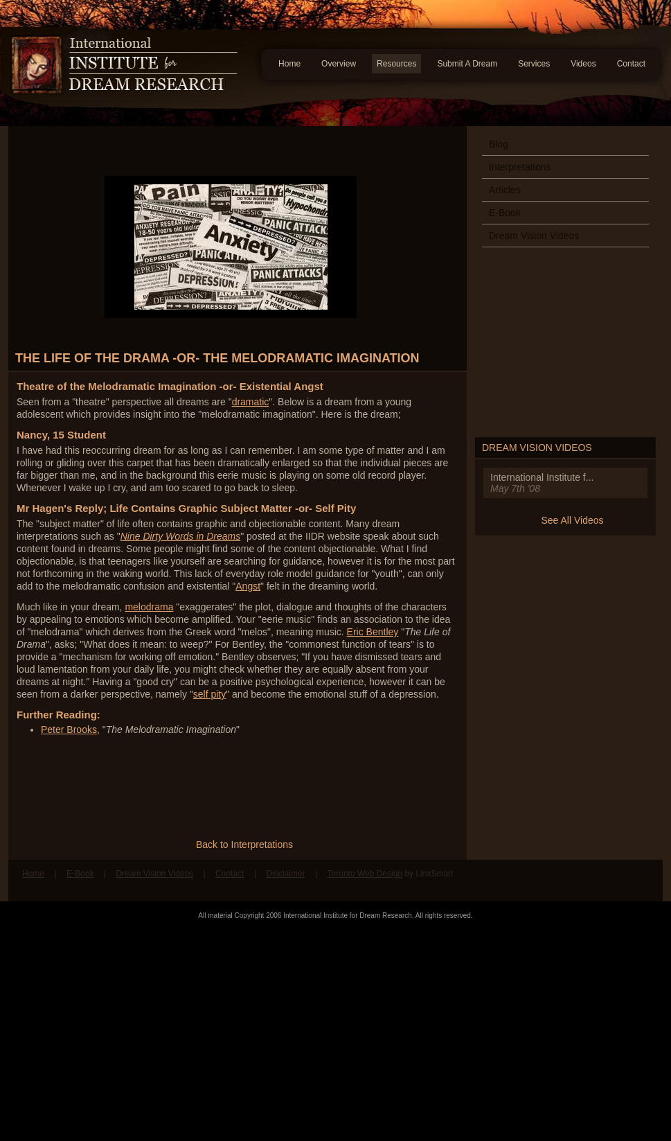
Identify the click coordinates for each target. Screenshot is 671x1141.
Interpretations (520, 167)
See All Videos (572, 520)
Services (534, 64)
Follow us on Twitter (642, 880)
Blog (498, 144)
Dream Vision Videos (534, 235)
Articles (505, 189)
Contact (631, 64)
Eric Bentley (373, 631)
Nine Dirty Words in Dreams (180, 536)
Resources (396, 64)
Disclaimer (285, 873)
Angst (247, 586)
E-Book (505, 212)
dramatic (250, 401)
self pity (209, 694)
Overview (338, 64)
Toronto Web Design (365, 873)
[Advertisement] (335, 1030)
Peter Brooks (69, 729)
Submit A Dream (467, 64)
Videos (583, 64)
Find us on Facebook (616, 880)
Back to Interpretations (244, 844)
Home (289, 64)
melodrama (149, 606)
